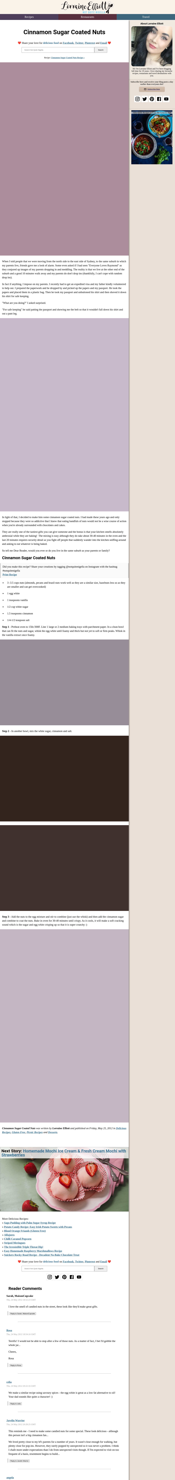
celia (9, 1382)
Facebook (68, 42)
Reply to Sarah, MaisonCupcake (22, 1314)
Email (103, 42)
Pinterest (90, 42)
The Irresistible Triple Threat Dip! (23, 1246)
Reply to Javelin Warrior (19, 1461)
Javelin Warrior (15, 1420)
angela (10, 1477)
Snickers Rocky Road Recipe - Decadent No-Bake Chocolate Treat (41, 1254)
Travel (146, 17)
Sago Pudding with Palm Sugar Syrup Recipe (30, 1222)
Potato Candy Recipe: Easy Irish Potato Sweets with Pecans (38, 1226)
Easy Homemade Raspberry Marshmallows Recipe (33, 1250)
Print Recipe (10, 574)
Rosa (9, 1330)
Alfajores (9, 1234)
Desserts (52, 1132)
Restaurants (87, 17)
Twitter (79, 42)
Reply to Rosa (15, 1365)
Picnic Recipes (35, 1132)
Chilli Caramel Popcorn (17, 1238)
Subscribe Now (152, 89)
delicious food (51, 42)
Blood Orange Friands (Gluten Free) (25, 1230)
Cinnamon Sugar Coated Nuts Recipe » (68, 58)
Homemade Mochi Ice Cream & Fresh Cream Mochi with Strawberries (63, 1152)
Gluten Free (18, 1132)
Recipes (29, 17)
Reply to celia (15, 1404)
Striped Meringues (14, 1242)
